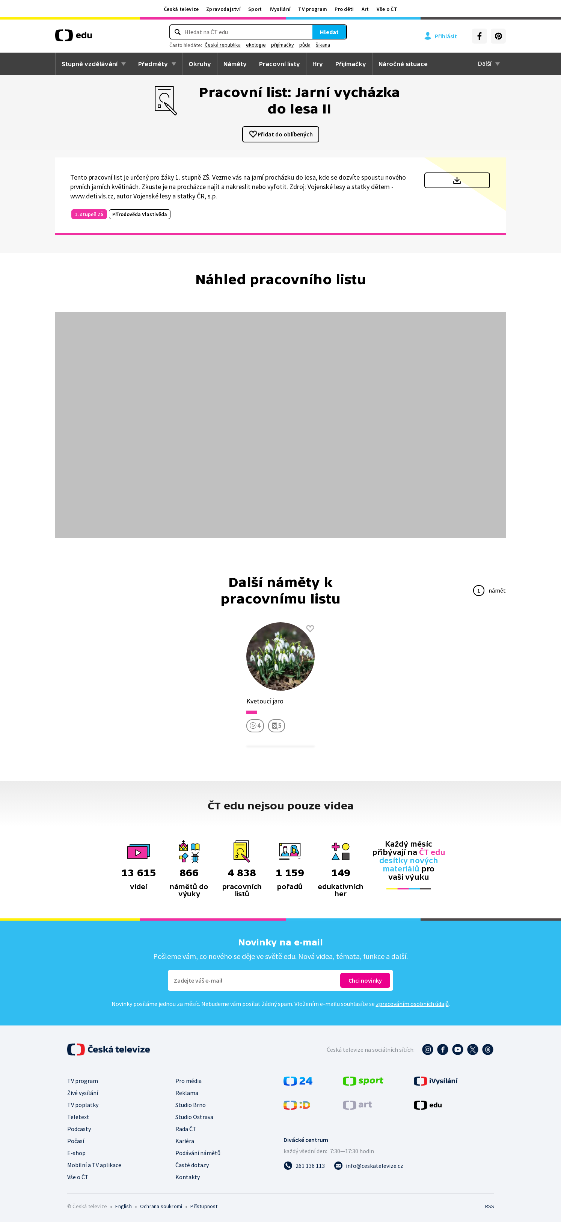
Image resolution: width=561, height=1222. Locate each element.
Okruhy (200, 63)
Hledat (318, 32)
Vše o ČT (387, 9)
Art (365, 9)
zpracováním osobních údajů (412, 1003)
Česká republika (234, 44)
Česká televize (181, 9)
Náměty (235, 63)
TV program (312, 9)
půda (315, 44)
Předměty (153, 63)
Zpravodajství (223, 9)
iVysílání (280, 9)
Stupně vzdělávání (90, 63)
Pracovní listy (279, 63)
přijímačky (293, 44)
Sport (255, 9)
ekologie (267, 44)
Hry (317, 63)
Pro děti (344, 9)
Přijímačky (350, 63)
